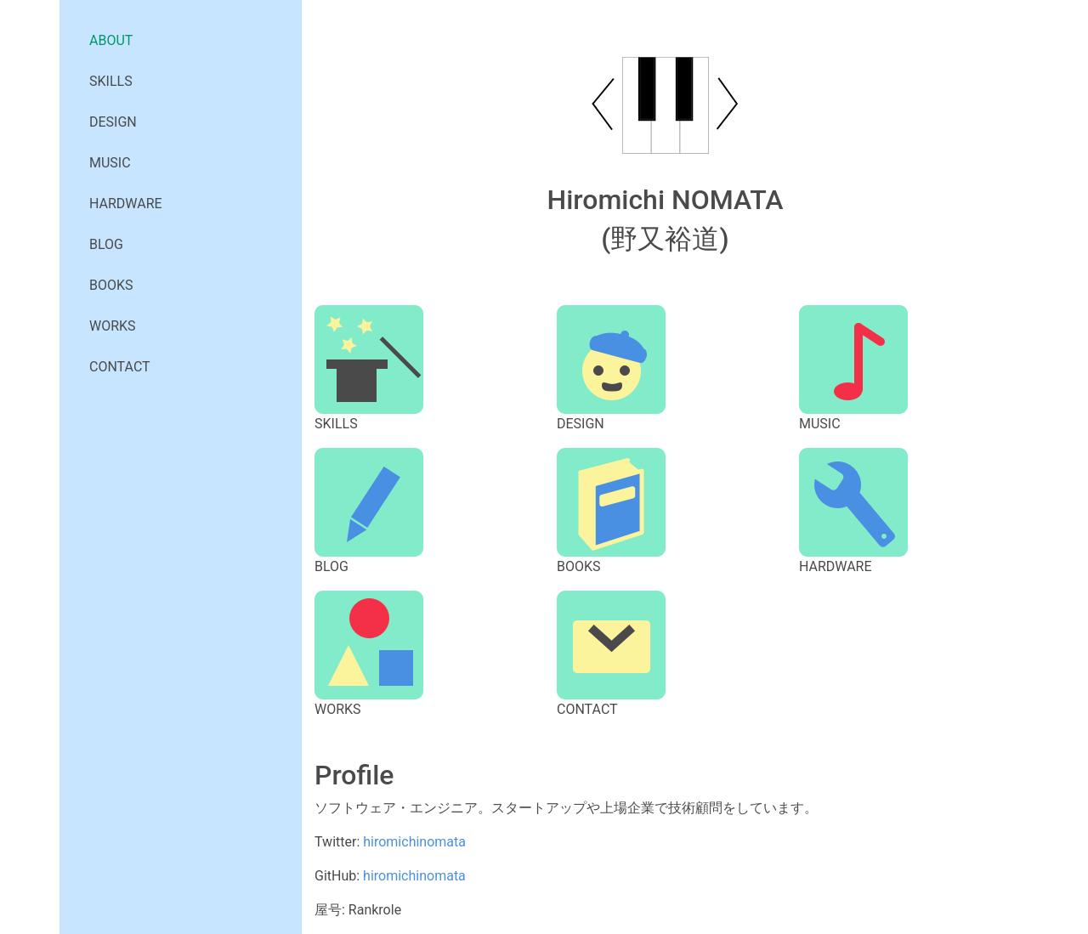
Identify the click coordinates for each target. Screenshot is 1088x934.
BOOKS (111, 285)
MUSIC (110, 163)
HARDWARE (125, 203)
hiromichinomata (414, 842)
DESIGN (113, 122)
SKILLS (111, 81)
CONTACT (119, 367)
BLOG (106, 244)
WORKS (112, 326)
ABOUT (111, 40)
